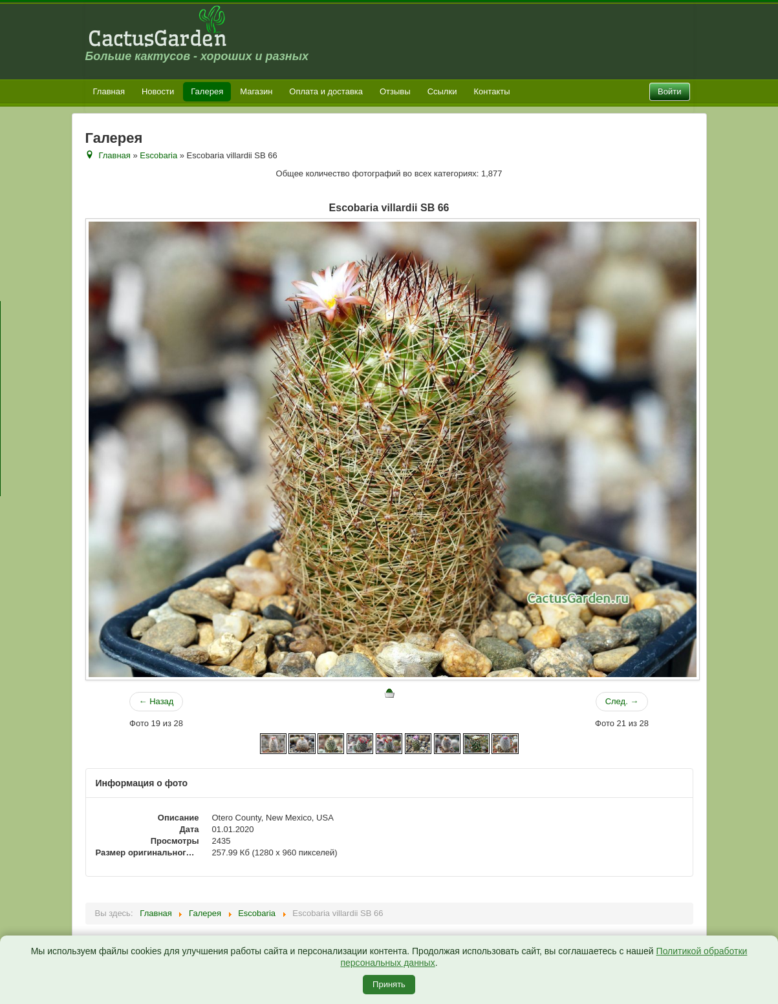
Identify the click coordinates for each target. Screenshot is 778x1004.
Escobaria (158, 155)
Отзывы (395, 91)
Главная (109, 91)
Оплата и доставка (326, 91)
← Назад (156, 701)
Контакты (491, 91)
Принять (389, 984)
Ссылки (442, 91)
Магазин (256, 91)
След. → (622, 701)
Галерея (207, 91)
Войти (669, 91)
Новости (158, 91)
